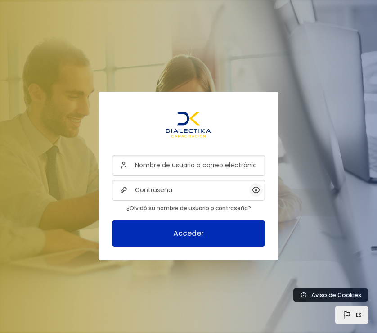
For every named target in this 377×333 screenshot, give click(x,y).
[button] (351, 315)
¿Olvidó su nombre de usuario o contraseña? (188, 208)
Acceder (188, 233)
